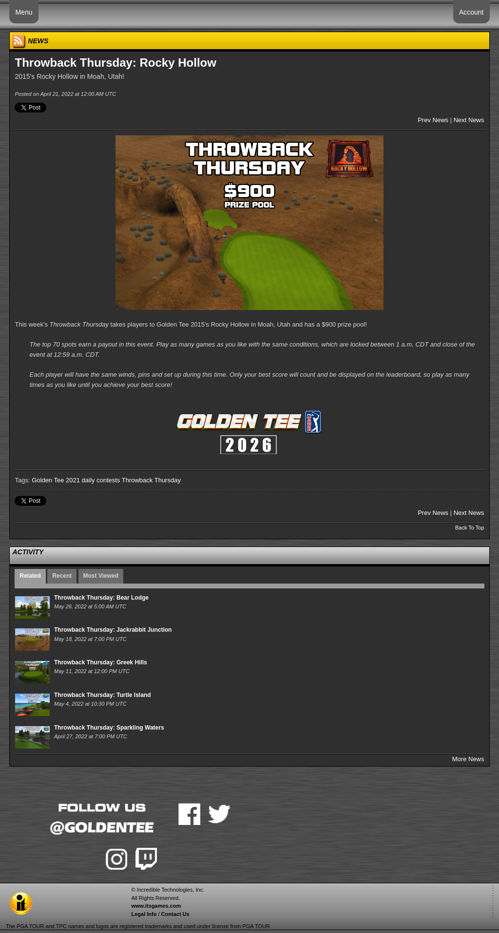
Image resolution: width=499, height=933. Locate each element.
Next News (469, 120)
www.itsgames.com (156, 906)
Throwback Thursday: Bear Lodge (101, 597)
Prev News (433, 120)
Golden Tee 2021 (56, 480)
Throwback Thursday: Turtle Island (102, 695)
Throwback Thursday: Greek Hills (100, 662)
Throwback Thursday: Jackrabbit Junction (113, 629)
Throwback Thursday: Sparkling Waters (109, 727)
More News (468, 759)
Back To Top (469, 528)
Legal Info (143, 914)
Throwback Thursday (151, 480)
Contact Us (175, 914)
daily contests (101, 480)
